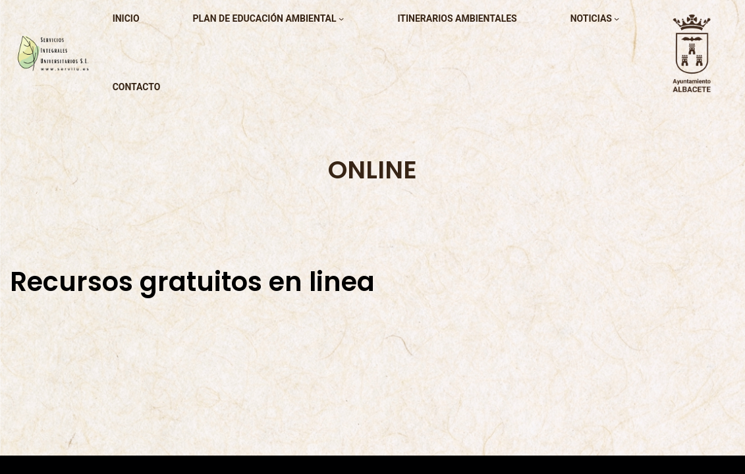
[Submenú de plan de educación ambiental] (341, 18)
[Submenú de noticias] (616, 18)
